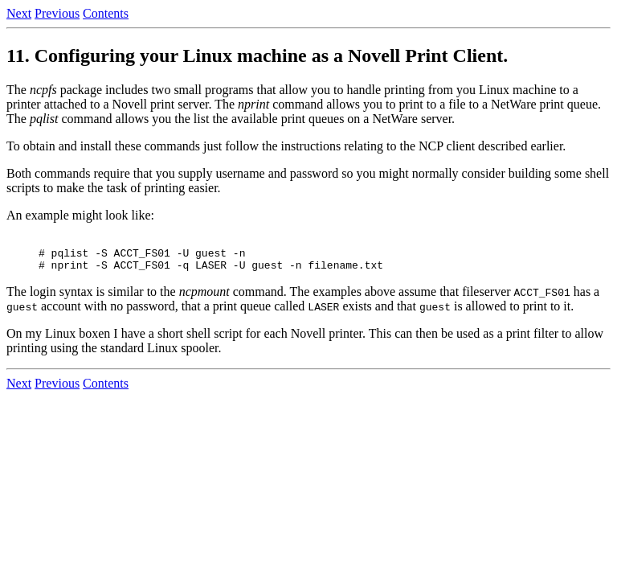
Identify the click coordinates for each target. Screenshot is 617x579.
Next (18, 13)
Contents (106, 13)
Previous (57, 13)
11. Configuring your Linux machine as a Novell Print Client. (257, 55)
